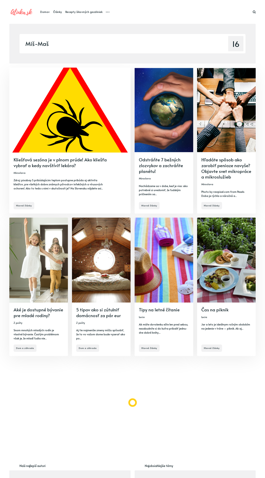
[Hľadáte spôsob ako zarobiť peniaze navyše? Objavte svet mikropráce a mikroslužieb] (226, 141)
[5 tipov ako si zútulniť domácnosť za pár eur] (101, 287)
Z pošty (18, 322)
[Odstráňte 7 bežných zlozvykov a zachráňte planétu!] (164, 141)
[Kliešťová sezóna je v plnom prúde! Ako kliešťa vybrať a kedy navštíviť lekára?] (70, 141)
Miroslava (19, 172)
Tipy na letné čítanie (159, 309)
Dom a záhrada (25, 348)
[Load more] (132, 402)
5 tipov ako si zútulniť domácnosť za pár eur (98, 312)
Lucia (142, 316)
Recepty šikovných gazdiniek (84, 12)
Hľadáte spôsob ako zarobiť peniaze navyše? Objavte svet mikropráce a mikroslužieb (226, 168)
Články (57, 12)
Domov (45, 12)
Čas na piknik (215, 309)
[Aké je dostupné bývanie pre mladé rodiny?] (38, 287)
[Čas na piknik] (226, 287)
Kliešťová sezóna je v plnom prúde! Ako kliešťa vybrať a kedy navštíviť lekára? (60, 162)
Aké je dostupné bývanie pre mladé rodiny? (38, 312)
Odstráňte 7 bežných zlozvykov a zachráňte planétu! (161, 165)
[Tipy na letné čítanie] (164, 287)
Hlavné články (24, 205)
